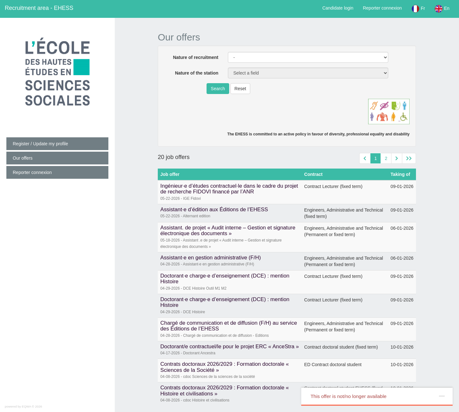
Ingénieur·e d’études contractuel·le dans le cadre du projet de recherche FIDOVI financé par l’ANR (229, 189)
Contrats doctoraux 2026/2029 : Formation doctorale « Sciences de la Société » (224, 367)
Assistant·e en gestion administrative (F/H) (210, 258)
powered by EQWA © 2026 (23, 406)
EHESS (39, 8)
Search (218, 88)
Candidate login (337, 8)
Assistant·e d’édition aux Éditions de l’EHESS (214, 209)
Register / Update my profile (40, 143)
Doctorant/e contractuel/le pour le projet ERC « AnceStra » (229, 346)
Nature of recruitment (195, 57)
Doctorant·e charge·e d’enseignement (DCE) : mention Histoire (224, 279)
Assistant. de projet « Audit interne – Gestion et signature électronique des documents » (227, 230)
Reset (240, 88)
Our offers (23, 158)
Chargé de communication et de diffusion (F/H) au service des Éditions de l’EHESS (228, 326)
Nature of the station (196, 73)
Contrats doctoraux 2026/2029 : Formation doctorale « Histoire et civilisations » (224, 390)
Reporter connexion (382, 8)
